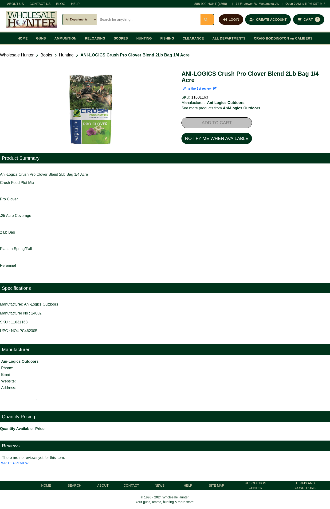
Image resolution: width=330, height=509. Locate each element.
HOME (22, 38)
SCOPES (121, 38)
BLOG (60, 4)
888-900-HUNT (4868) (210, 4)
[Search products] (148, 19)
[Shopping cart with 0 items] (308, 19)
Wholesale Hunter (17, 55)
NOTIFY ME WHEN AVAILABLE (216, 138)
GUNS (41, 38)
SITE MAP (216, 485)
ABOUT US (15, 4)
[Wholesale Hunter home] (31, 19)
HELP (75, 4)
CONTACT (131, 485)
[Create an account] (268, 19)
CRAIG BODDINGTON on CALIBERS (283, 38)
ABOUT (103, 485)
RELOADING (95, 38)
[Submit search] (207, 19)
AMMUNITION (65, 38)
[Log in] (231, 19)
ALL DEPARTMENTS (228, 38)
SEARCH (74, 485)
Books (46, 55)
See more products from (220, 108)
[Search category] (80, 19)
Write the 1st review (199, 88)
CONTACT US (40, 4)
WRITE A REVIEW (14, 463)
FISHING (167, 38)
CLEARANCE (193, 38)
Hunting (66, 55)
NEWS (160, 485)
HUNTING (144, 38)
